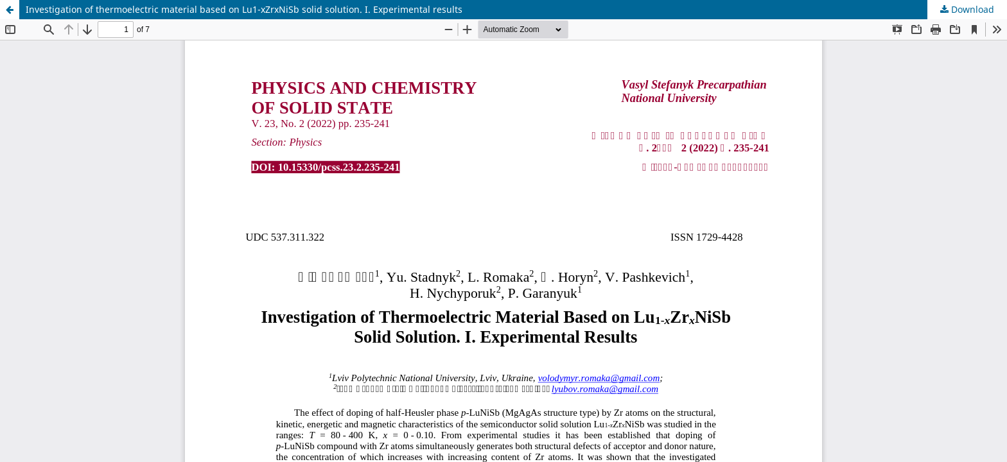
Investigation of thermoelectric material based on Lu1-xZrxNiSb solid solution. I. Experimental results (244, 9)
